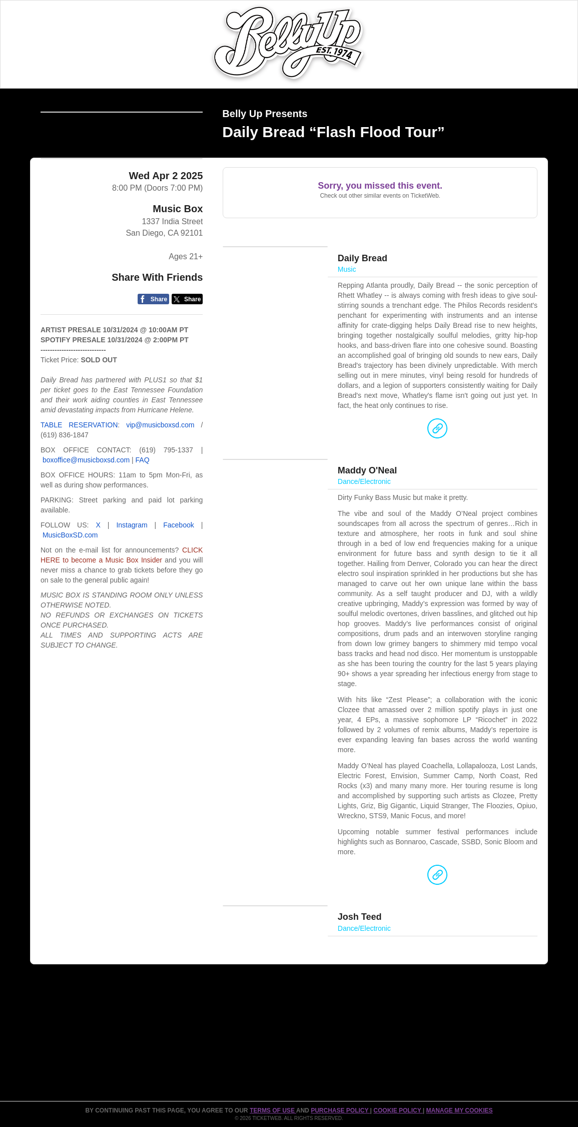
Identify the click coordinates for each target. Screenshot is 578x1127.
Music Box (178, 269)
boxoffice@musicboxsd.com (86, 521)
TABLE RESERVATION (79, 486)
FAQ (143, 521)
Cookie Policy (397, 1110)
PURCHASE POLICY (340, 1110)
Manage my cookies (459, 1110)
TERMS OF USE (273, 1110)
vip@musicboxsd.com (160, 486)
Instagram (131, 586)
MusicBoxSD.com (70, 596)
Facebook (178, 586)
